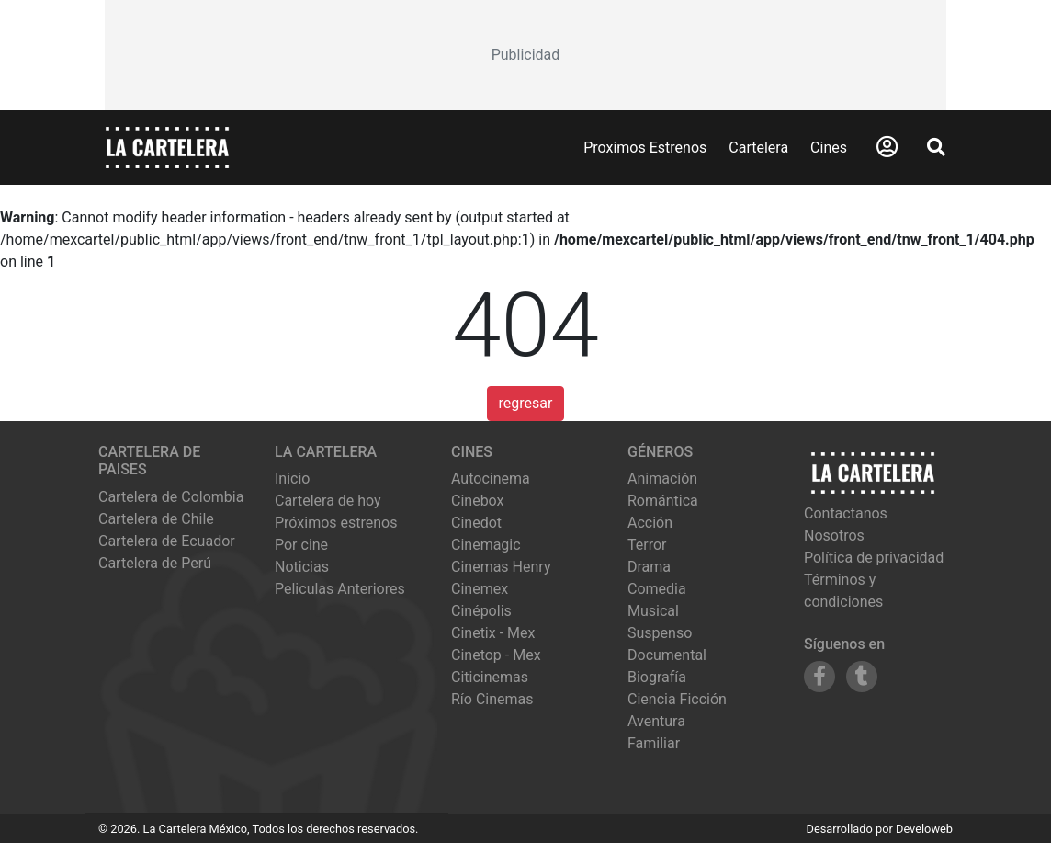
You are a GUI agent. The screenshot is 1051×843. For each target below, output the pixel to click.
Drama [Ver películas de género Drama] (649, 566)
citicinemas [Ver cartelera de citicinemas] (489, 677)
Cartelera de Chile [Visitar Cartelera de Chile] (156, 519)
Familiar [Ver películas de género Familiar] (653, 743)
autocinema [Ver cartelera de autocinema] (490, 478)
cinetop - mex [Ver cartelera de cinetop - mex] (496, 655)
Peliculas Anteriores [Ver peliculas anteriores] (340, 589)
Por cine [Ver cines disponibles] (301, 544)
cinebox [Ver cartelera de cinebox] (477, 500)
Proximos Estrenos (644, 147)
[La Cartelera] (167, 146)
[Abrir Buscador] (936, 147)
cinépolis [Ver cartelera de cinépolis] (481, 611)
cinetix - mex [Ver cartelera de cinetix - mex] (493, 633)
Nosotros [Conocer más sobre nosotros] (834, 535)
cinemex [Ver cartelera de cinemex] (479, 589)
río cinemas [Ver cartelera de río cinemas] (492, 699)
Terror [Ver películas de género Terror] (647, 544)
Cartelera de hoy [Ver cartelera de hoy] (328, 500)
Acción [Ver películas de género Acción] (649, 522)
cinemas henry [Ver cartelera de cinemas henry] (500, 566)
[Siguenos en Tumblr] (861, 676)
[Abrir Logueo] (887, 147)
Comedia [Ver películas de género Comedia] (656, 589)
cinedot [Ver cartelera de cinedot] (476, 522)
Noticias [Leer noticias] (302, 566)
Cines (828, 147)
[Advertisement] (525, 55)
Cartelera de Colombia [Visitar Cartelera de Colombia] (170, 497)
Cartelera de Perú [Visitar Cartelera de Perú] (154, 563)
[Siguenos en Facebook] (819, 676)
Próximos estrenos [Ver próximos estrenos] (336, 522)
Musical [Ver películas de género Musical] (653, 611)
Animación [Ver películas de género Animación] (662, 478)
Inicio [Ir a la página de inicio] (292, 478)
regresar (526, 403)
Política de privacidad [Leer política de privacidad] (874, 557)
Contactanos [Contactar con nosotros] (845, 513)
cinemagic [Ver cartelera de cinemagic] (486, 544)
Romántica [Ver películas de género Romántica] (662, 500)
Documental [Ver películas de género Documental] (666, 655)
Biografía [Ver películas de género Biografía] (656, 677)
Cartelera (758, 147)
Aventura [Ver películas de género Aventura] (656, 721)
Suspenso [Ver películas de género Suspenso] (659, 633)
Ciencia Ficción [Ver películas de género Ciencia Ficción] (677, 699)
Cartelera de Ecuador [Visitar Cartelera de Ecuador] (166, 541)
